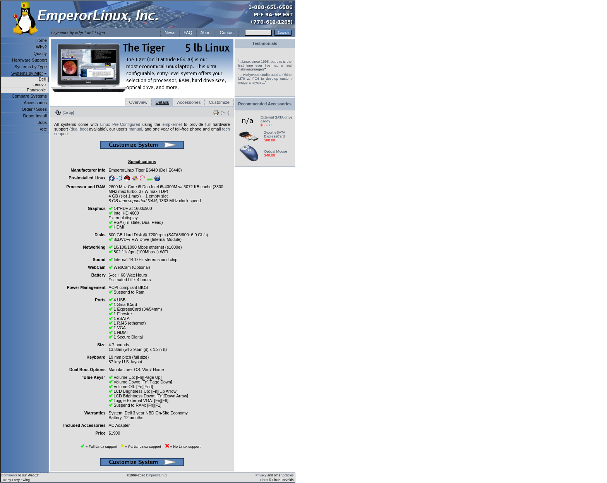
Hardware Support (29, 60)
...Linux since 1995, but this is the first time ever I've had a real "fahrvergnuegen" (264, 65)
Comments (9, 475)
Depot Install (35, 115)
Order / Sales (34, 109)
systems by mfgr (68, 33)
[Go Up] (68, 113)
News (170, 32)
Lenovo (39, 85)
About (206, 32)
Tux (4, 480)
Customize (219, 102)
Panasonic (36, 90)
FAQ (187, 32)
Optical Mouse (275, 151)
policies (288, 475)
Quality (40, 53)
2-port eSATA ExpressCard (274, 134)
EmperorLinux (156, 475)
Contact (227, 32)
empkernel (172, 124)
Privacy (260, 475)
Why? (41, 47)
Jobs (42, 122)
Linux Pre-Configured (120, 124)
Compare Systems (29, 96)
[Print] (225, 113)
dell (90, 33)
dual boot (78, 129)
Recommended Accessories (264, 104)
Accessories (35, 102)
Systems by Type (30, 66)
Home (41, 40)
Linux (264, 480)
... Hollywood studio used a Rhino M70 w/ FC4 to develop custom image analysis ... (264, 78)
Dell (42, 79)
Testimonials (264, 43)
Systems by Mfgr (27, 73)
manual (135, 129)
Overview (138, 102)
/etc (43, 129)
